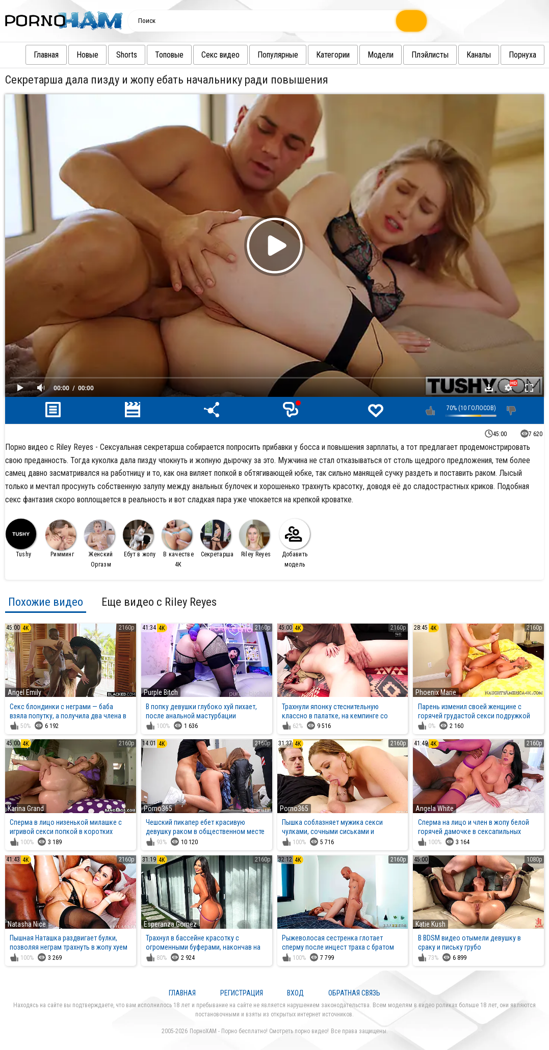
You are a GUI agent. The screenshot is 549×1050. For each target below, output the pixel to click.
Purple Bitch (161, 692)
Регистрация (241, 993)
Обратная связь (354, 993)
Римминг (60, 539)
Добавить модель (294, 543)
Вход (295, 993)
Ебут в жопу (139, 539)
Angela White (434, 808)
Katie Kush (430, 924)
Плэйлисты (419, 55)
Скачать (489, 387)
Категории (322, 55)
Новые (77, 55)
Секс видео (210, 55)
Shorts (116, 55)
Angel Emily (24, 692)
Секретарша (217, 539)
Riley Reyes (255, 539)
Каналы (468, 55)
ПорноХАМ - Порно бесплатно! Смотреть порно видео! (259, 1031)
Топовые (159, 55)
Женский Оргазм (99, 544)
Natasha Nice (27, 924)
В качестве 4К (178, 544)
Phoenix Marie (435, 692)
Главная (35, 55)
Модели (370, 55)
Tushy (21, 538)
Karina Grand (26, 808)
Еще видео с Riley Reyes (159, 601)
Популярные (267, 55)
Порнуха (512, 55)
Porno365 (158, 808)
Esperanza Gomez (170, 924)
